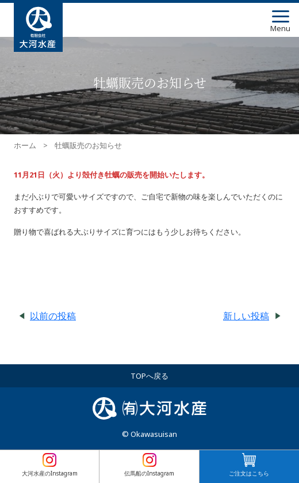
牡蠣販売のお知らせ (88, 145)
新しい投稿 (246, 316)
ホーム (25, 145)
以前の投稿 (53, 316)
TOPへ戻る (149, 376)
